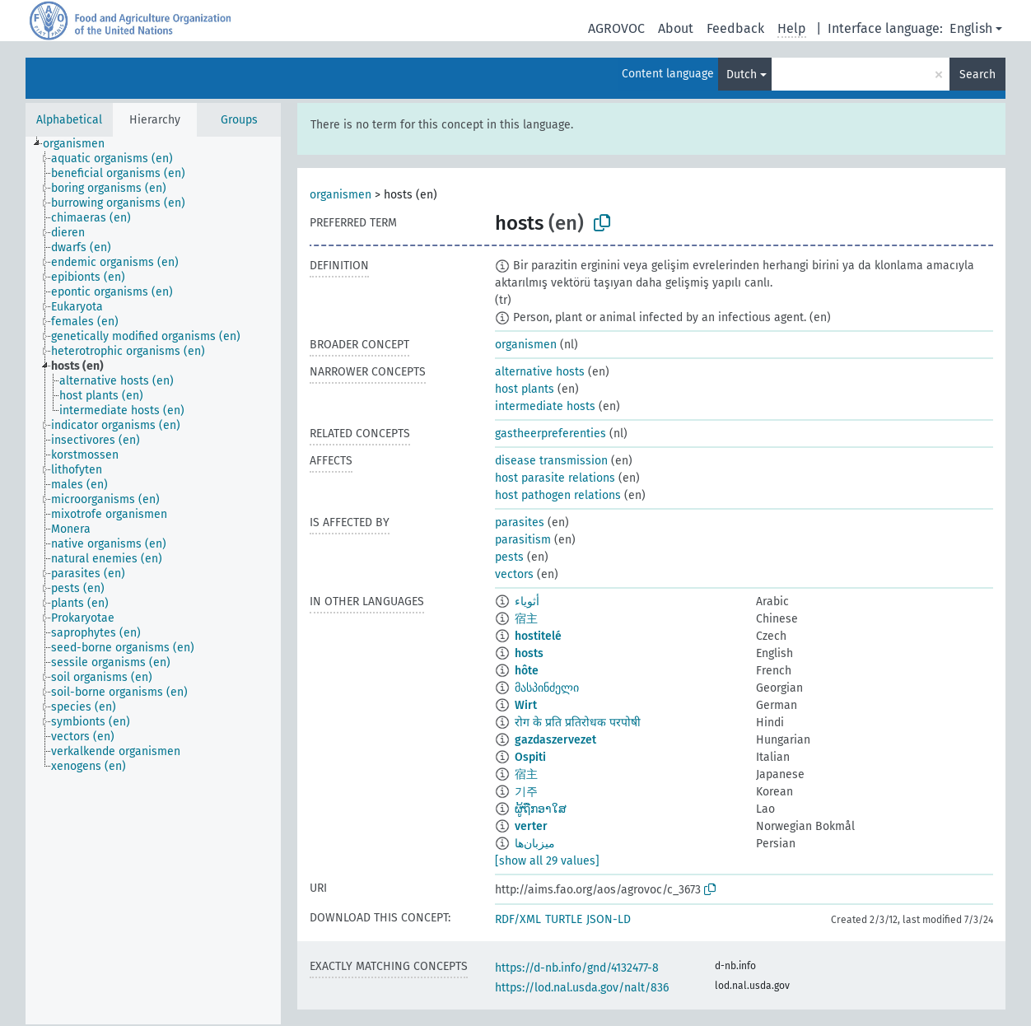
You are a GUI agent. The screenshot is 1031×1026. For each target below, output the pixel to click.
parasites (519, 522)
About (675, 28)
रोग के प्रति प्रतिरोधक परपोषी (578, 723)
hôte (527, 671)
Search (977, 75)
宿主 (526, 619)
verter (531, 826)
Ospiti (530, 757)
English (970, 28)
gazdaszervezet (555, 740)
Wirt (526, 705)
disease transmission (551, 461)
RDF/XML (518, 919)
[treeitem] (80, 144)
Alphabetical (69, 120)
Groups (239, 120)
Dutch (741, 75)
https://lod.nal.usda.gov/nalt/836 (582, 988)
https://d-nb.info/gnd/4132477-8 (577, 968)
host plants (524, 389)
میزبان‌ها (535, 844)
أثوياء (527, 602)
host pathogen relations (558, 495)
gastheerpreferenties (550, 434)
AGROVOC (616, 28)
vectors (514, 574)
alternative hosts (540, 372)
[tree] (153, 580)
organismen (340, 195)
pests (509, 557)
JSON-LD (608, 919)
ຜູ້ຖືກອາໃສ (541, 809)
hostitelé (538, 636)
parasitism (523, 540)
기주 (526, 792)
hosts (529, 653)
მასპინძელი (547, 688)
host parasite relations (555, 478)
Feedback (735, 28)
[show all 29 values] (547, 861)
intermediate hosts (545, 406)
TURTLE (563, 919)
